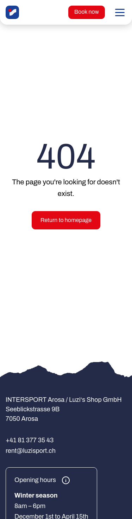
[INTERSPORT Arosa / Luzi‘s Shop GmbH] (12, 12)
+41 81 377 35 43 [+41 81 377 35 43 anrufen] (30, 440)
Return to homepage (66, 220)
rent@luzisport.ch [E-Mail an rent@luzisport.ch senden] (31, 450)
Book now (86, 12)
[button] (119, 12)
